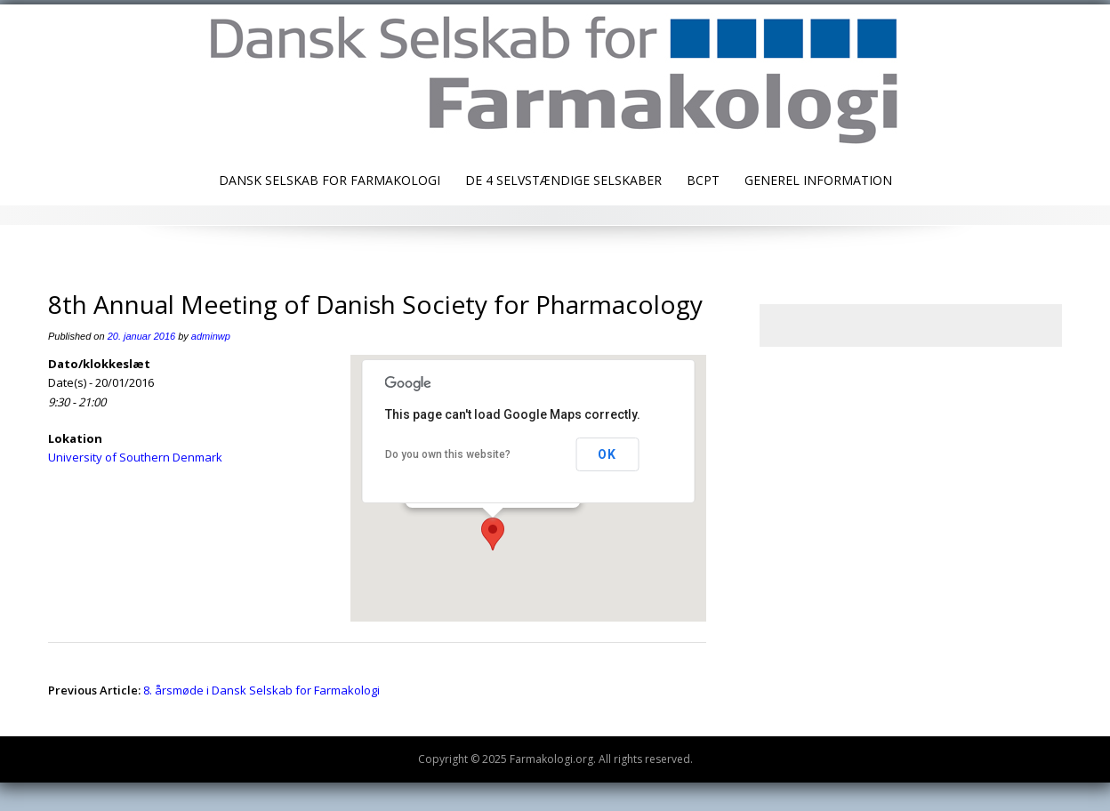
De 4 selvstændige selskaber (563, 180)
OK (607, 454)
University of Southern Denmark (135, 457)
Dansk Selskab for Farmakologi (329, 180)
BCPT (703, 180)
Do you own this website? (448, 454)
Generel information (818, 180)
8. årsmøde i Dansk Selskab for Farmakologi (261, 690)
